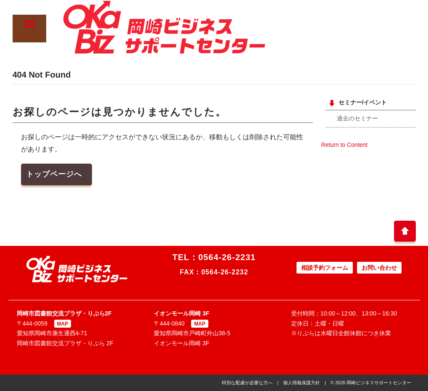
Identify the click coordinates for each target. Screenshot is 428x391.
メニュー (29, 29)
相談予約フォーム (324, 267)
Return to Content (344, 144)
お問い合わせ (379, 267)
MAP (62, 324)
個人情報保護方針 (301, 382)
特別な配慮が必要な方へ (247, 382)
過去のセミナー (357, 118)
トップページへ (54, 174)
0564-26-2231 (227, 257)
